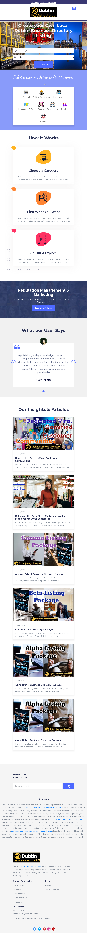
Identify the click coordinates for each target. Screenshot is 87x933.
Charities (18, 889)
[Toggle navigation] (74, 8)
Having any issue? (39, 3)
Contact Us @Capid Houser (25, 914)
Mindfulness (19, 894)
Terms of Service (52, 889)
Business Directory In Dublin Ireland (69, 819)
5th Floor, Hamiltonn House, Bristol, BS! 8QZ (31, 918)
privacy (48, 885)
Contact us (51, 3)
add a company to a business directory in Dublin (31, 831)
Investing (18, 902)
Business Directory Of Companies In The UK (42, 808)
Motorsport (19, 885)
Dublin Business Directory (31, 867)
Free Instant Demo (43, 308)
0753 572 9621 (18, 911)
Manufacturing (20, 898)
